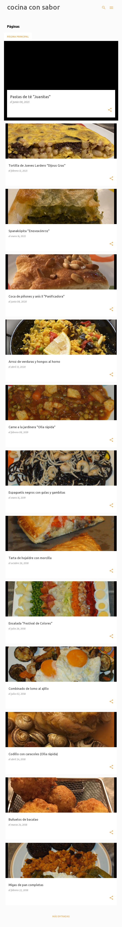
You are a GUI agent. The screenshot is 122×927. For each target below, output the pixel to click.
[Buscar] (103, 7)
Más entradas (61, 916)
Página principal (18, 36)
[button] (110, 110)
